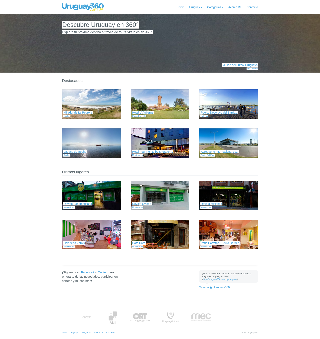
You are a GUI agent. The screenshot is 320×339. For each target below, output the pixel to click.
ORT (139, 317)
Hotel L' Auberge (142, 112)
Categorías (214, 7)
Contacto (252, 7)
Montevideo (252, 68)
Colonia (204, 116)
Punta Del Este (139, 116)
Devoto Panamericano (78, 203)
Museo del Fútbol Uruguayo (240, 65)
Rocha (67, 116)
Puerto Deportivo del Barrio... (219, 112)
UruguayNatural (170, 317)
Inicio (181, 7)
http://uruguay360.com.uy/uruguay (220, 279)
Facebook (87, 272)
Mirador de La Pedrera (78, 112)
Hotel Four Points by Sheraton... (152, 151)
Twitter (102, 272)
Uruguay (194, 7)
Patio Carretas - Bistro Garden (220, 243)
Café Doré (138, 243)
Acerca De (235, 7)
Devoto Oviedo (141, 203)
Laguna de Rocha (75, 151)
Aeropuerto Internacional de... (219, 151)
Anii (113, 317)
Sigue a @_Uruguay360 (214, 287)
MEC (201, 317)
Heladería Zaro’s (74, 243)
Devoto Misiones (211, 203)
